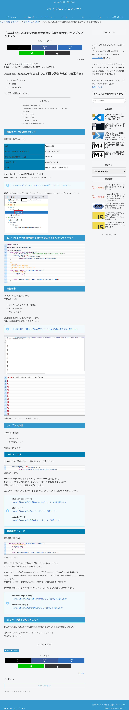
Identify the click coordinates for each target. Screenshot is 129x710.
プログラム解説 (27, 110)
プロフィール (97, 58)
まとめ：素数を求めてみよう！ (33, 119)
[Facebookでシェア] (31, 47)
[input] (109, 100)
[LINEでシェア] (58, 47)
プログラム (14, 646)
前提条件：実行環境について (32, 100)
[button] (71, 47)
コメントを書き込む (44, 682)
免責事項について (93, 701)
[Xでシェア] (17, 47)
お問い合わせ (97, 87)
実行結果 (25, 106)
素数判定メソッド (30, 116)
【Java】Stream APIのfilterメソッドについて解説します (34, 507)
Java (7, 646)
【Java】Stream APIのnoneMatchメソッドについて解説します (37, 604)
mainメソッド (29, 113)
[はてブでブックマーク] (44, 47)
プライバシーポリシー (119, 701)
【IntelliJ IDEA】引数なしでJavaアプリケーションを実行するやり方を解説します (45, 325)
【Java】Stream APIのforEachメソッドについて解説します (36, 516)
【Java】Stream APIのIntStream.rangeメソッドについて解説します (39, 498)
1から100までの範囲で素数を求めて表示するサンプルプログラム (45, 103)
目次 (41, 95)
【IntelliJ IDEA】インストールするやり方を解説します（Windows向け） (41, 182)
